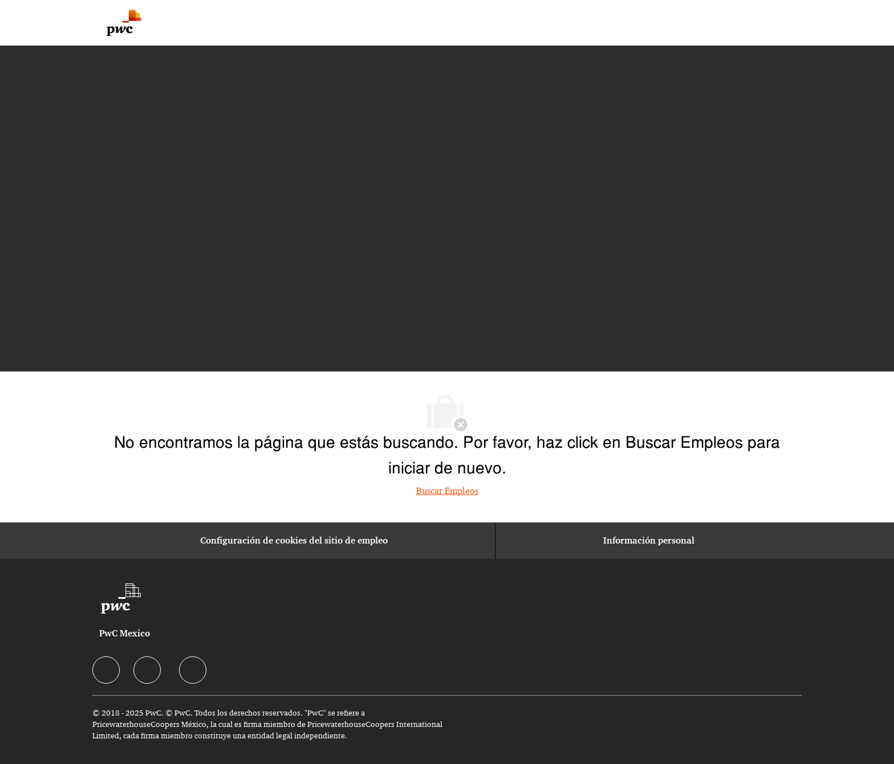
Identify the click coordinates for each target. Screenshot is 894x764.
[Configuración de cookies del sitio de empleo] (294, 540)
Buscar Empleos (447, 490)
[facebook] (106, 670)
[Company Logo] (124, 23)
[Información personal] (649, 540)
